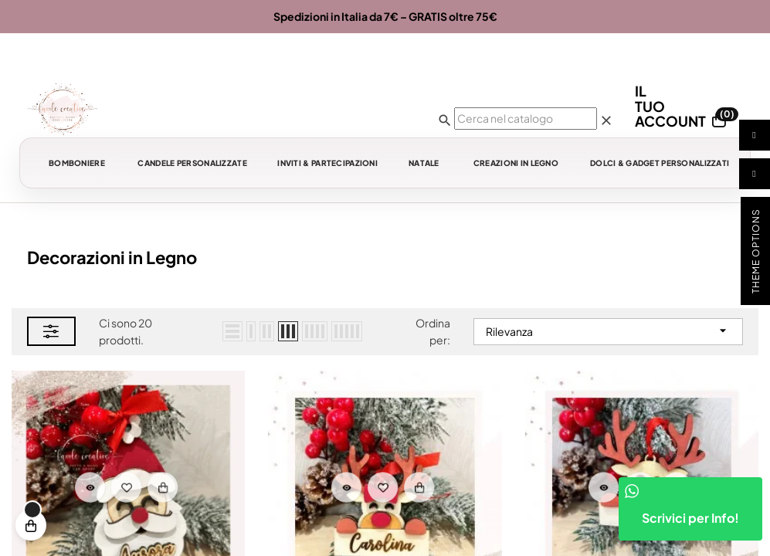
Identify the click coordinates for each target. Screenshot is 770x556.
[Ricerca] (525, 118)
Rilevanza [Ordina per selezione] (608, 330)
